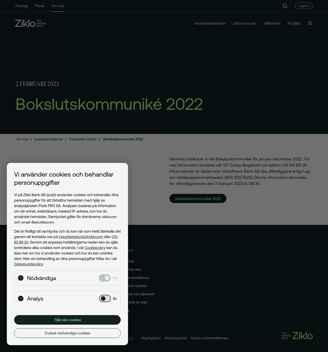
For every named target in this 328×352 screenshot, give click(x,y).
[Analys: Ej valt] (105, 298)
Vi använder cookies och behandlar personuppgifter (63, 178)
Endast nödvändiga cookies (67, 333)
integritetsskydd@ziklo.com (81, 237)
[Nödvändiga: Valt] (105, 278)
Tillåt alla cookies (67, 320)
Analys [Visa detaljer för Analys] (30, 298)
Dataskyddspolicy (28, 264)
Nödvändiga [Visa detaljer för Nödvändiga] (37, 278)
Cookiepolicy (95, 248)
